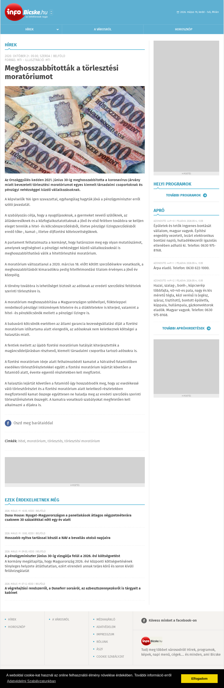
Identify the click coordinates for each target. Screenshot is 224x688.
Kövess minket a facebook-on (173, 620)
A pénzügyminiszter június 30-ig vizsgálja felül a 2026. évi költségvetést (62, 556)
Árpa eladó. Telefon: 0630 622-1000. (182, 268)
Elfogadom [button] (199, 678)
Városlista (51, 12)
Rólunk (102, 641)
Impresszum (105, 634)
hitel (21, 441)
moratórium (36, 441)
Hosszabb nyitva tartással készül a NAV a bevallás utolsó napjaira (57, 538)
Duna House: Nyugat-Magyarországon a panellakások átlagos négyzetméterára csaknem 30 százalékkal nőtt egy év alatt (68, 518)
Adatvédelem (106, 627)
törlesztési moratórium (82, 441)
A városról (103, 29)
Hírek (29, 29)
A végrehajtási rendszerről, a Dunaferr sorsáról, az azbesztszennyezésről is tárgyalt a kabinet (73, 591)
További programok (183, 195)
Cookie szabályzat (110, 656)
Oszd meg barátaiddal (33, 423)
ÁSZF (99, 649)
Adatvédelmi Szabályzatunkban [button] (31, 681)
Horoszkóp (183, 29)
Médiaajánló (105, 619)
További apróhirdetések (183, 328)
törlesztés (55, 441)
